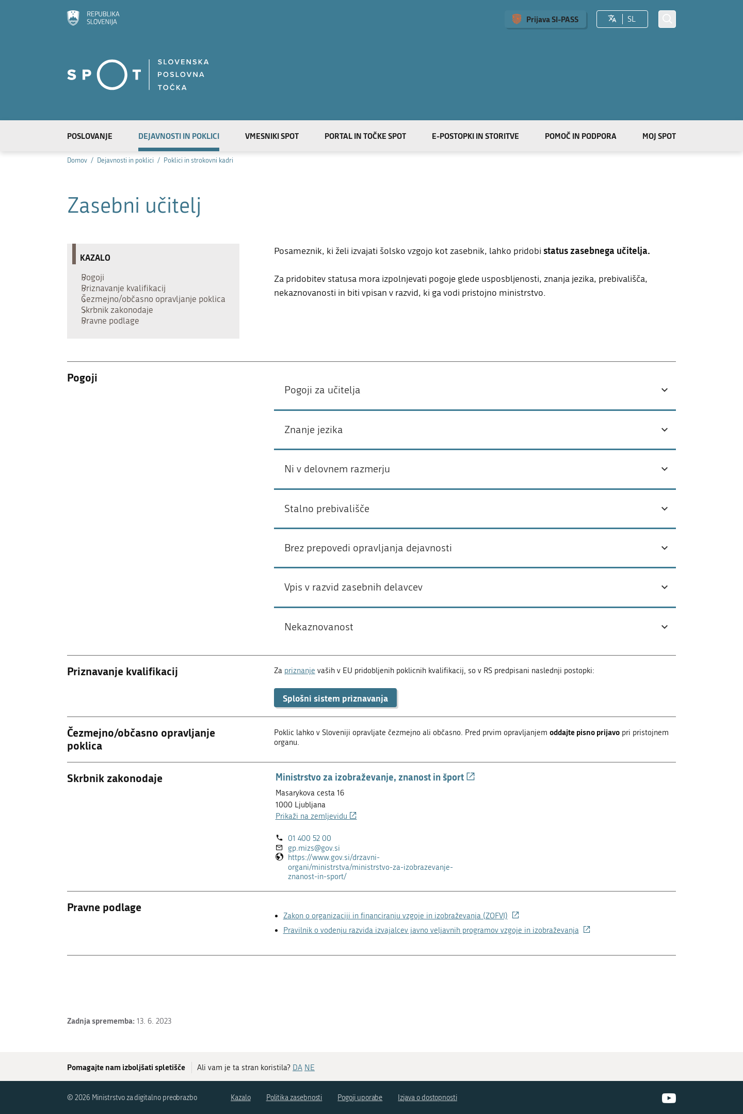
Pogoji (97, 279)
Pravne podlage (114, 351)
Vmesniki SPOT (272, 135)
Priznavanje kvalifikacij (127, 295)
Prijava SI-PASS (552, 19)
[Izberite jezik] (612, 19)
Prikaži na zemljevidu (316, 849)
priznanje (299, 704)
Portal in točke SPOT (365, 135)
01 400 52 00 (309, 872)
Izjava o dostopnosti (427, 1097)
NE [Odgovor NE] (309, 1067)
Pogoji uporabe (359, 1097)
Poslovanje (89, 135)
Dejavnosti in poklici (178, 135)
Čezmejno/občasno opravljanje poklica (143, 315)
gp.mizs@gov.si (314, 881)
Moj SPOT (659, 135)
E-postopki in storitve (475, 135)
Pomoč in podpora (581, 135)
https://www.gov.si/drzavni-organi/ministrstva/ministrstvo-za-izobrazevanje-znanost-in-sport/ (370, 900)
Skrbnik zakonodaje (121, 336)
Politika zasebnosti (294, 1097)
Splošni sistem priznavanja (335, 731)
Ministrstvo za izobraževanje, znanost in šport (375, 810)
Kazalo (241, 1097)
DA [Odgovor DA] (297, 1067)
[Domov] (93, 19)
